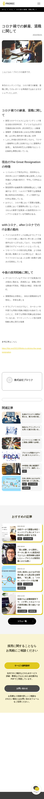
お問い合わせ (22, 688)
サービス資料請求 (22, 666)
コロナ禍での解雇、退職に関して (26, 9)
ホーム (4, 9)
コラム (11, 9)
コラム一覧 (22, 621)
